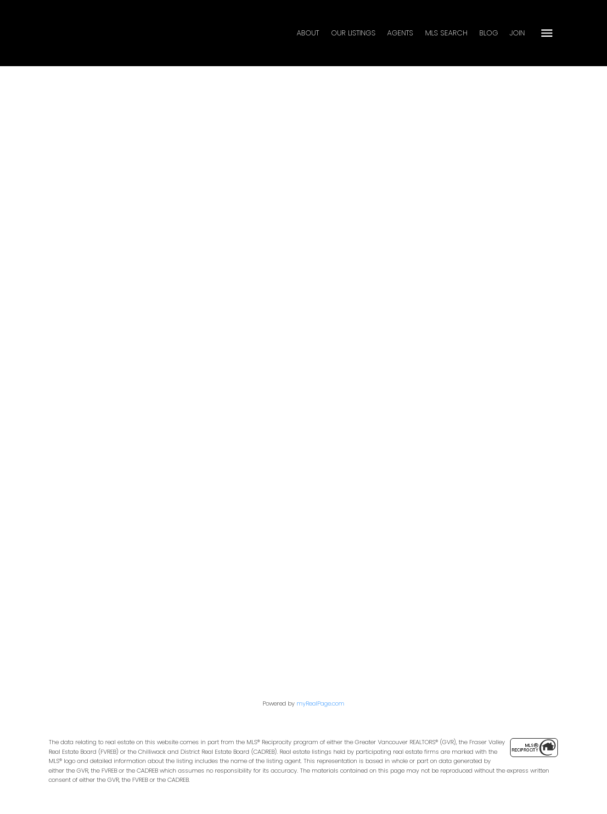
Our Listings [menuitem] (353, 33)
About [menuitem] (308, 33)
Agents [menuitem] (400, 33)
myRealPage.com (320, 703)
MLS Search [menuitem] (446, 33)
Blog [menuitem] (488, 33)
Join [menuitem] (517, 33)
